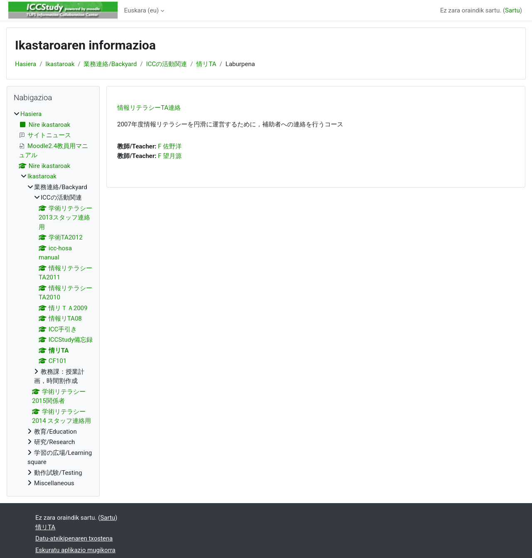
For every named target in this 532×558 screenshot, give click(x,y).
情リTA (206, 64)
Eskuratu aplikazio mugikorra (75, 550)
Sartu (512, 10)
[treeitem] (53, 298)
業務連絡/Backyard (110, 64)
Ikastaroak (59, 64)
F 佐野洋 (170, 146)
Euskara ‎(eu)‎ (141, 10)
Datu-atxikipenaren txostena (74, 538)
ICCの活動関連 (166, 64)
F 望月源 (170, 156)
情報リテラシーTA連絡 (149, 107)
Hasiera (25, 64)
